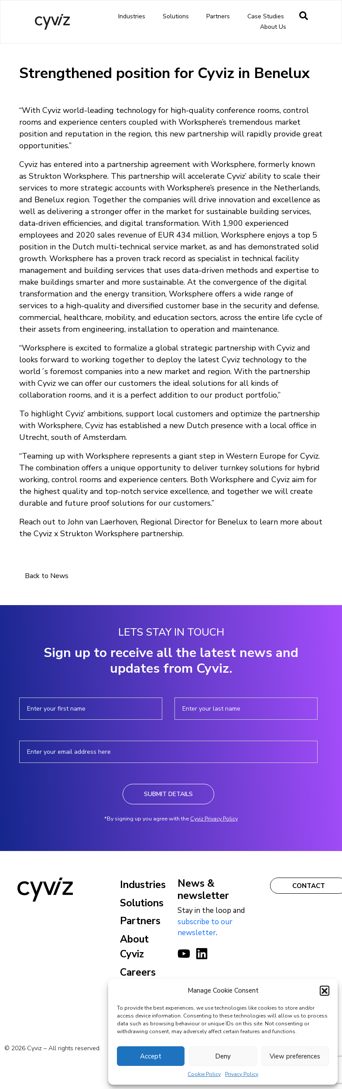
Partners (220, 16)
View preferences (295, 1056)
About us (275, 27)
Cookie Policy (204, 1074)
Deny (223, 1056)
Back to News (46, 576)
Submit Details (168, 794)
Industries (134, 16)
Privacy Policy (241, 1074)
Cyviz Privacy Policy (214, 818)
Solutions (178, 16)
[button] (324, 990)
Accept (150, 1056)
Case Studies (265, 16)
